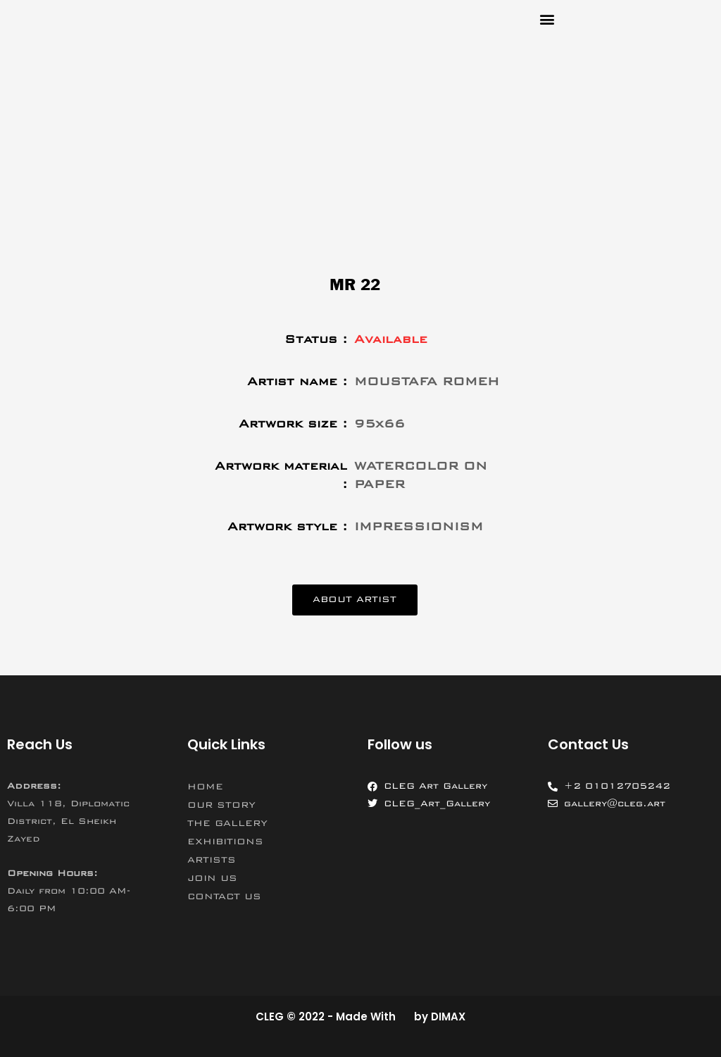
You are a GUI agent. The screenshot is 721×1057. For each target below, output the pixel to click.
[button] (546, 18)
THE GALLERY (227, 824)
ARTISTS (211, 860)
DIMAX (448, 1016)
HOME (205, 787)
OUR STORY (221, 805)
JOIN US (212, 878)
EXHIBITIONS (225, 842)
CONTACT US (224, 897)
